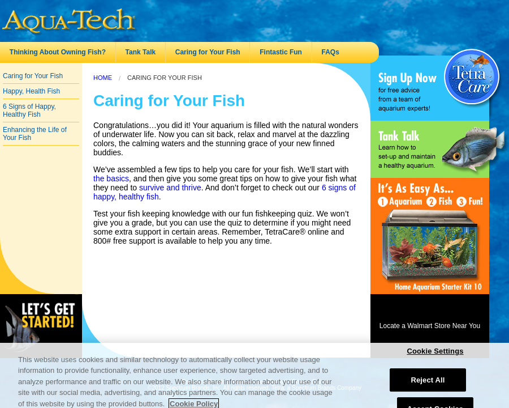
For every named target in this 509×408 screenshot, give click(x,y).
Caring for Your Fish (207, 52)
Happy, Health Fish (31, 91)
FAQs (330, 52)
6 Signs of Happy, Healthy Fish (29, 110)
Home (102, 77)
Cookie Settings (435, 355)
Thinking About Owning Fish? (58, 52)
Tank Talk (141, 52)
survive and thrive (170, 187)
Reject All (428, 384)
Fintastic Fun (281, 52)
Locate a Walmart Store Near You (429, 326)
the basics (111, 178)
